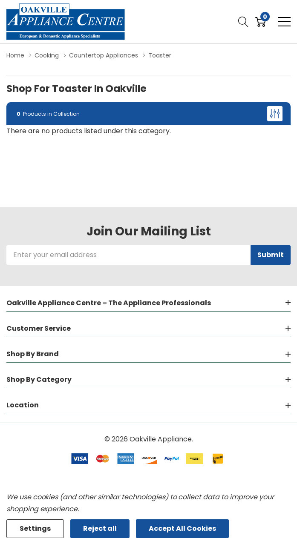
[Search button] (243, 22)
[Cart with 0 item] (260, 22)
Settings (35, 528)
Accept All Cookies (182, 528)
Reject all (100, 528)
